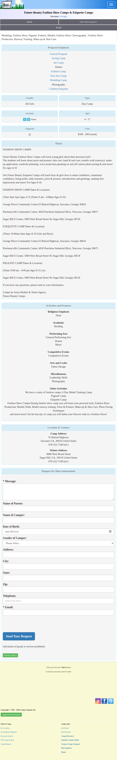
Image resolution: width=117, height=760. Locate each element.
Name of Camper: (14, 515)
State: (6, 572)
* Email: (8, 607)
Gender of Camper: (15, 537)
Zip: (5, 584)
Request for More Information (58, 471)
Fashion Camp (58, 71)
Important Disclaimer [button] (11, 714)
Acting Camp (58, 58)
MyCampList (66, 748)
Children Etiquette (58, 88)
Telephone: (9, 595)
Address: (8, 549)
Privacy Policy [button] (10, 655)
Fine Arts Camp (58, 75)
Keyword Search (7, 736)
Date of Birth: (11, 526)
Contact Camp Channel (70, 744)
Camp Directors (67, 736)
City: (6, 561)
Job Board (65, 728)
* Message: (9, 481)
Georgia (63, 16)
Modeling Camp (58, 80)
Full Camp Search (7, 740)
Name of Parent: (13, 503)
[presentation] (30, 624)
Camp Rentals (6, 744)
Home (63, 752)
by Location (5, 728)
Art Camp (58, 62)
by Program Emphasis (9, 732)
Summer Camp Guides (70, 740)
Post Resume (66, 732)
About (29, 22)
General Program (58, 54)
